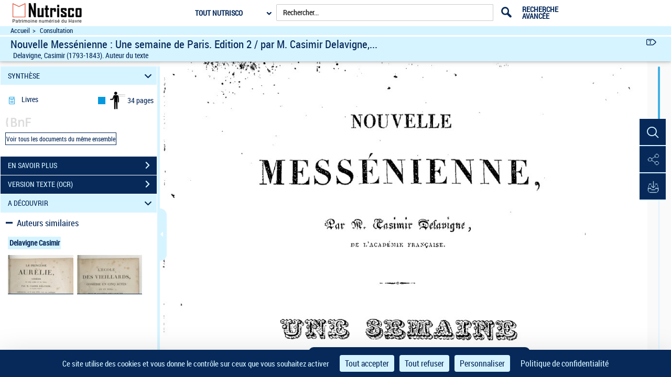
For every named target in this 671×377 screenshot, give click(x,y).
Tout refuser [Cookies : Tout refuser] (424, 363)
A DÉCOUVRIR (81, 203)
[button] (653, 132)
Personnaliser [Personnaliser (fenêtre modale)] (482, 363)
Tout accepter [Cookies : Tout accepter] (367, 363)
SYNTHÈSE (81, 75)
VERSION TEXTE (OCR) (82, 184)
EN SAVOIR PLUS (82, 165)
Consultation (56, 30)
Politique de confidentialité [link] (565, 363)
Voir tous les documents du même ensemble (60, 139)
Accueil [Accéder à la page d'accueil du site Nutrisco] (20, 30)
